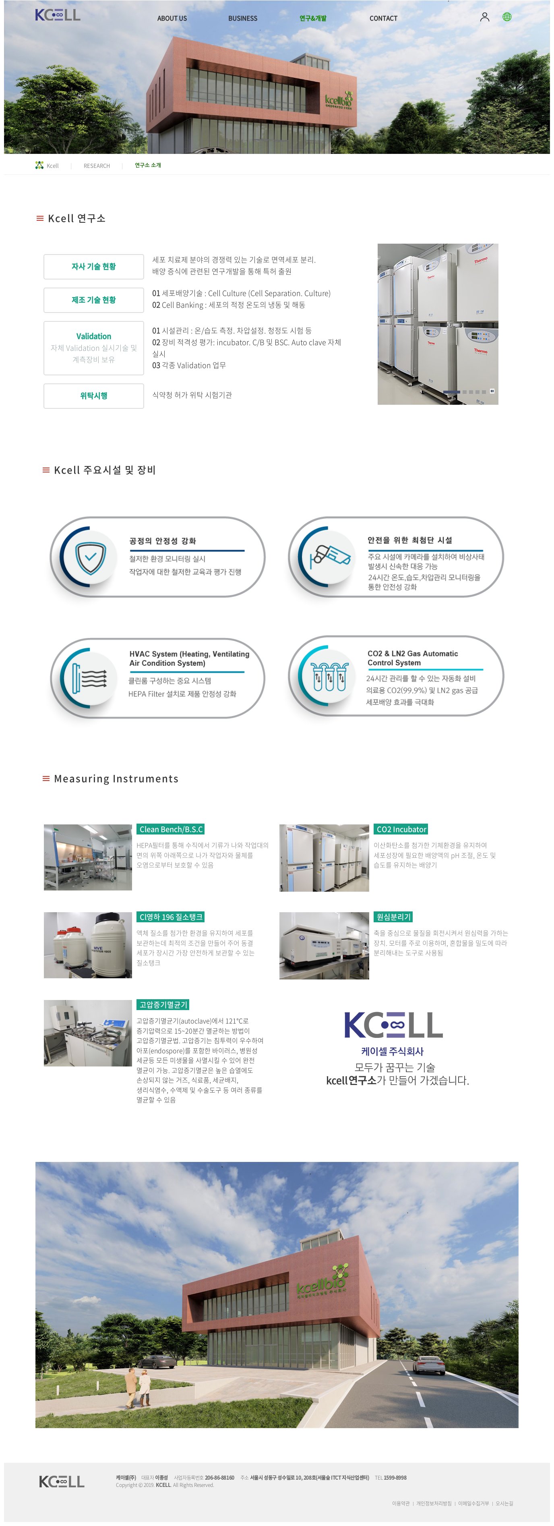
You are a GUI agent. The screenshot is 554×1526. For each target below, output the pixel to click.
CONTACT (383, 18)
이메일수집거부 (473, 1503)
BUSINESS (242, 18)
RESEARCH (97, 165)
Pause (493, 391)
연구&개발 (313, 18)
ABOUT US (172, 18)
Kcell (53, 165)
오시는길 (504, 1503)
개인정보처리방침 (434, 1503)
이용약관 (401, 1503)
